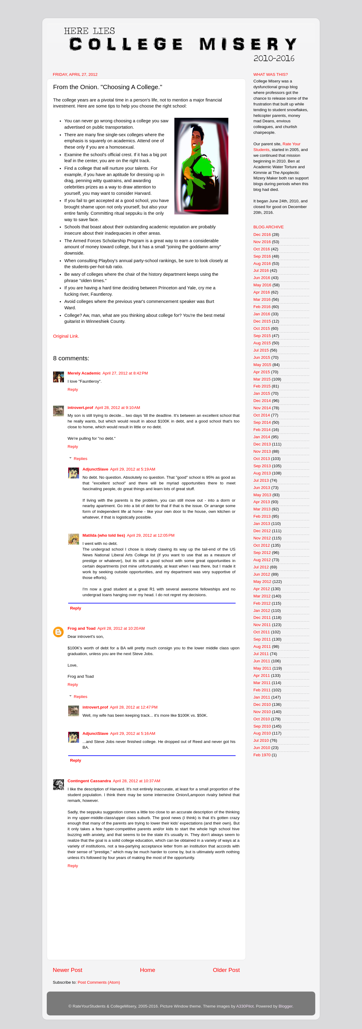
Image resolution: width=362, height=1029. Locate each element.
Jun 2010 (261, 747)
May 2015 (262, 364)
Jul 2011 (261, 653)
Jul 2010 (261, 740)
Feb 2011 (262, 690)
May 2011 (262, 668)
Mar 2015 (262, 379)
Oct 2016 (261, 249)
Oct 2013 (261, 458)
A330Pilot (245, 1006)
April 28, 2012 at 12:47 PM (133, 707)
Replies (80, 458)
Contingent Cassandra (89, 781)
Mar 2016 (262, 299)
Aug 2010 (262, 733)
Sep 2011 (262, 639)
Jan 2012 (261, 610)
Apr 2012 (261, 589)
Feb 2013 (262, 516)
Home (147, 970)
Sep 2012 (262, 552)
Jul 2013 (261, 480)
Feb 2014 (262, 429)
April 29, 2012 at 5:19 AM (132, 469)
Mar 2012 (262, 596)
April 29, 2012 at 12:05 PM (151, 535)
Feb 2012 (262, 603)
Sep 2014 (262, 422)
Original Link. (66, 336)
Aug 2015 (262, 343)
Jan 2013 (261, 523)
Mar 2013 (262, 509)
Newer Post (67, 970)
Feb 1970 (262, 755)
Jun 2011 (261, 661)
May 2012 (262, 581)
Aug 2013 (262, 473)
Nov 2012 (262, 538)
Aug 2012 (262, 560)
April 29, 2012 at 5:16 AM (132, 733)
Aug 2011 (262, 646)
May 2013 (262, 495)
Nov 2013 (262, 451)
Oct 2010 (261, 719)
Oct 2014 (261, 415)
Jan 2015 (261, 393)
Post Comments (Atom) (99, 982)
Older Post (226, 970)
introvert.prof (80, 407)
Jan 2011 (261, 697)
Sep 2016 (262, 256)
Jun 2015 (261, 357)
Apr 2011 (261, 675)
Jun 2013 (261, 487)
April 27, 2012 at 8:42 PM (125, 373)
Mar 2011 (262, 682)
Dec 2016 (262, 234)
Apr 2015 (261, 372)
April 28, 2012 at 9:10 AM (117, 407)
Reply (73, 389)
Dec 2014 (262, 400)
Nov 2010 (262, 711)
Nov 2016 (262, 242)
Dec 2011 (262, 617)
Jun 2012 (261, 574)
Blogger (285, 1006)
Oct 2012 (261, 545)
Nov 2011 (262, 624)
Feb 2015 (262, 386)
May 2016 (262, 285)
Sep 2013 (262, 466)
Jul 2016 (261, 270)
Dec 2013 (262, 444)
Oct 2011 (261, 632)
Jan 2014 (261, 437)
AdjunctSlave (96, 469)
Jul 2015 (261, 350)
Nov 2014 (262, 408)
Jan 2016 (261, 314)
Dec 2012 (262, 531)
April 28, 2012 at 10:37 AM (136, 781)
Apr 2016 (261, 292)
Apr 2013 (261, 502)
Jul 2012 (261, 567)
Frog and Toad (82, 628)
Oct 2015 (261, 328)
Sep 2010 (262, 726)
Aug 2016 (262, 263)
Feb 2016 (262, 306)
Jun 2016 (261, 277)
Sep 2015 (262, 335)
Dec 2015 (262, 321)
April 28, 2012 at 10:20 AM (121, 628)
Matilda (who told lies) (104, 535)
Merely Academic (84, 373)
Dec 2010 (262, 704)
